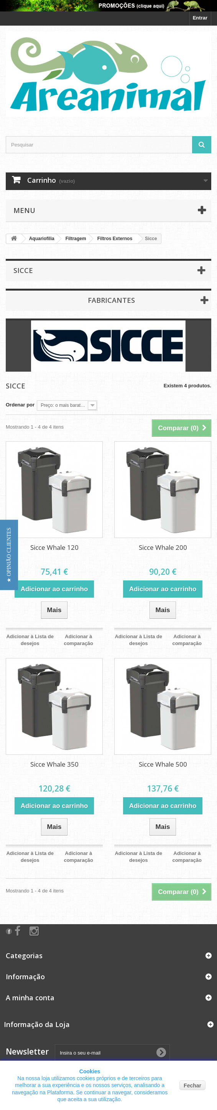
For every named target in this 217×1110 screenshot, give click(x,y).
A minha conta (30, 997)
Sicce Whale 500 (163, 764)
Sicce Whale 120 (54, 547)
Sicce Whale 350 (54, 764)
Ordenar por (20, 405)
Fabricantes (111, 300)
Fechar (192, 1085)
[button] (9, 555)
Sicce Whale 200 (163, 547)
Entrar (200, 18)
